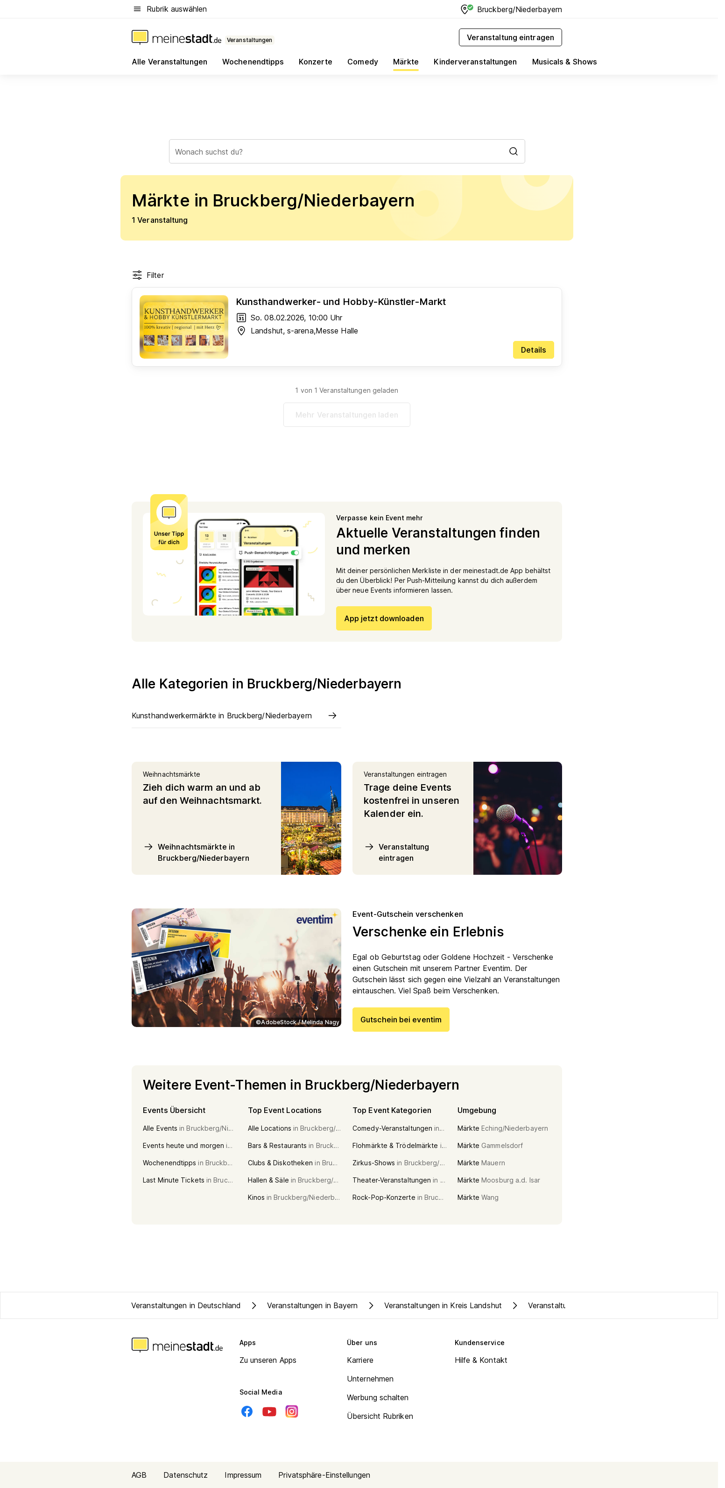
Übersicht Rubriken (380, 1416)
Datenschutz (185, 1475)
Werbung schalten (378, 1397)
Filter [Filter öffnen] (148, 275)
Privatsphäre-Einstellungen (324, 1475)
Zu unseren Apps (268, 1360)
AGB (139, 1475)
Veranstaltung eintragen (396, 852)
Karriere (360, 1360)
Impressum (243, 1475)
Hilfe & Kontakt (481, 1360)
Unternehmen (370, 1378)
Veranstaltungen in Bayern (303, 1305)
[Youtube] (269, 1411)
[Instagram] (291, 1411)
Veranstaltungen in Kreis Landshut (434, 1305)
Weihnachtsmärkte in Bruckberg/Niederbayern (196, 852)
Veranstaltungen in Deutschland (186, 1305)
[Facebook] (246, 1411)
